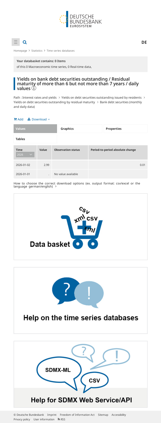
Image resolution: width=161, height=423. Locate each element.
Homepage (20, 50)
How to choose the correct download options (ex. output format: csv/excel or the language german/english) (77, 185)
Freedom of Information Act (77, 415)
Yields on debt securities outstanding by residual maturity (54, 102)
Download (39, 119)
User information (44, 419)
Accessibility (119, 415)
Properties (114, 129)
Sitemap (103, 415)
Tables (20, 139)
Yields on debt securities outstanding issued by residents (101, 97)
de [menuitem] (144, 42)
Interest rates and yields (39, 97)
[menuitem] (16, 42)
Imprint (51, 415)
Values (20, 129)
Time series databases (61, 50)
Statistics (36, 50)
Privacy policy (22, 419)
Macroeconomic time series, (47, 67)
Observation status (67, 150)
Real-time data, (80, 67)
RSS (61, 419)
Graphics (67, 129)
